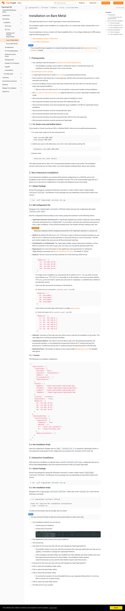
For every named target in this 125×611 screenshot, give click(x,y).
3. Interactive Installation (113, 30)
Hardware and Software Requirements (10, 35)
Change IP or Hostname (12, 63)
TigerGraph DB (6, 7)
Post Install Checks (12, 43)
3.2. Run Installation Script (115, 34)
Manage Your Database (9, 88)
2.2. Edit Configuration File (115, 25)
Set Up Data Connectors (9, 81)
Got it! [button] (116, 607)
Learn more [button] (53, 607)
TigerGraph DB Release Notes (9, 11)
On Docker (8, 26)
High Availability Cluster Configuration (45, 38)
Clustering (5, 77)
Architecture (6, 15)
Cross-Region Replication (40, 42)
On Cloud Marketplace (11, 51)
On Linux (7, 29)
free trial (60, 75)
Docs (19, 3)
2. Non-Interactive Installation (115, 21)
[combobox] (64, 3)
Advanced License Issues (10, 55)
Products (81, 3)
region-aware (74, 308)
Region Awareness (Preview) (63, 251)
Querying (5, 84)
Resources (93, 3)
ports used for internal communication (47, 93)
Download (106, 3)
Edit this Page (120, 7)
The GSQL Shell (8, 74)
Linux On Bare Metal (12, 40)
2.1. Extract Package (113, 23)
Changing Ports (9, 60)
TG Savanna (118, 3)
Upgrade (7, 67)
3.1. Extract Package (113, 32)
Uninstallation (9, 70)
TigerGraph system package (43, 71)
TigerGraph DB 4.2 (33, 7)
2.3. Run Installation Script (115, 27)
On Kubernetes (9, 47)
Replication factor (83, 349)
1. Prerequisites (111, 15)
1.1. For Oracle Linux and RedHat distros (115, 17)
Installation (7, 22)
